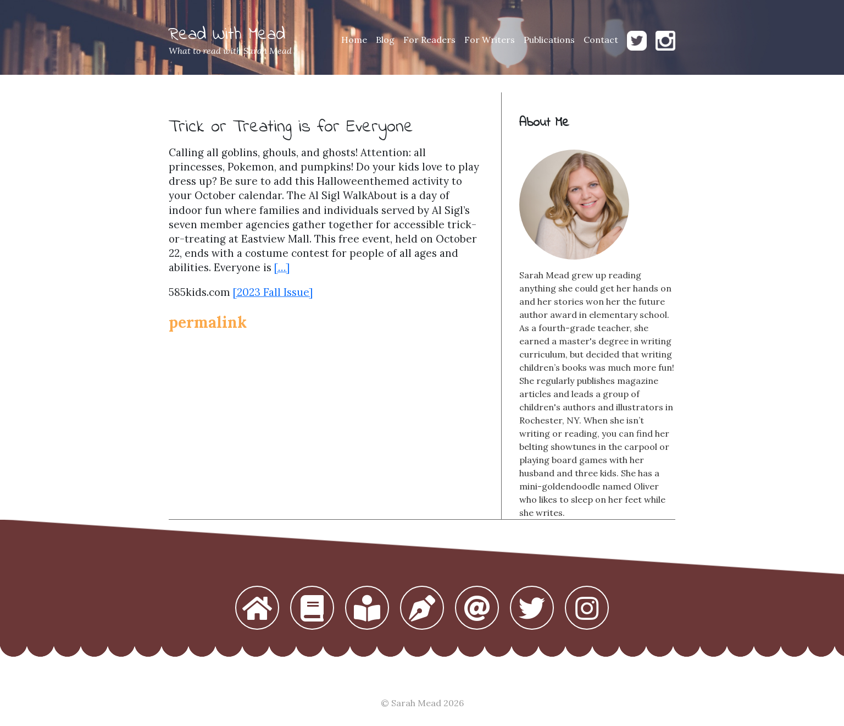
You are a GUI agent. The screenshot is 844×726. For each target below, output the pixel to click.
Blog (385, 39)
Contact (601, 39)
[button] (257, 609)
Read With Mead (227, 35)
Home (354, 39)
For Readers (429, 39)
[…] (282, 267)
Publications (549, 39)
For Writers (489, 39)
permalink (208, 322)
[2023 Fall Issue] (273, 292)
